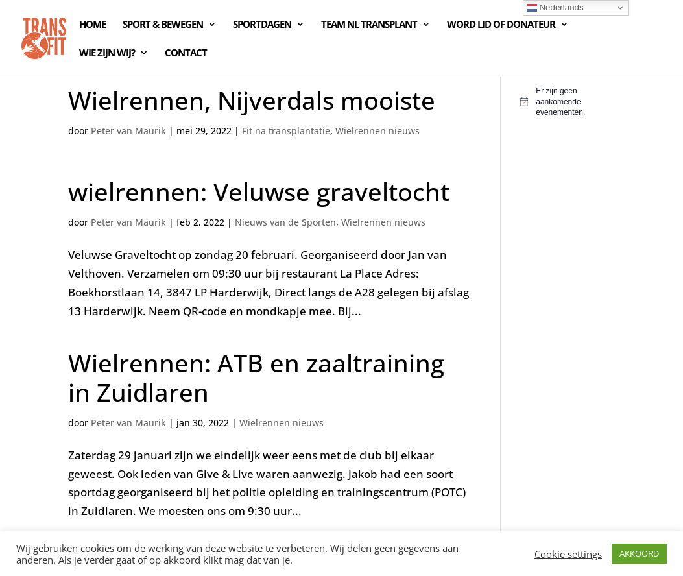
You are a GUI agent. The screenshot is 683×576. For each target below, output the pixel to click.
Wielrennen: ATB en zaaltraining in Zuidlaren (256, 377)
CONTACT (186, 53)
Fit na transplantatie (286, 131)
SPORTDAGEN (262, 24)
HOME (92, 24)
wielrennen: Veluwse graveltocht (258, 191)
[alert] (567, 102)
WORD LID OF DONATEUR (501, 24)
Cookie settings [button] (568, 554)
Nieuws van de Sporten (285, 222)
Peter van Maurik (128, 131)
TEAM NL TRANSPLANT (369, 24)
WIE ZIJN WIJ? (107, 53)
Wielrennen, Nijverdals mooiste (251, 100)
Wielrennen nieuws (377, 131)
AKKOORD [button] (639, 553)
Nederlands (555, 8)
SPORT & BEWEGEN (163, 24)
